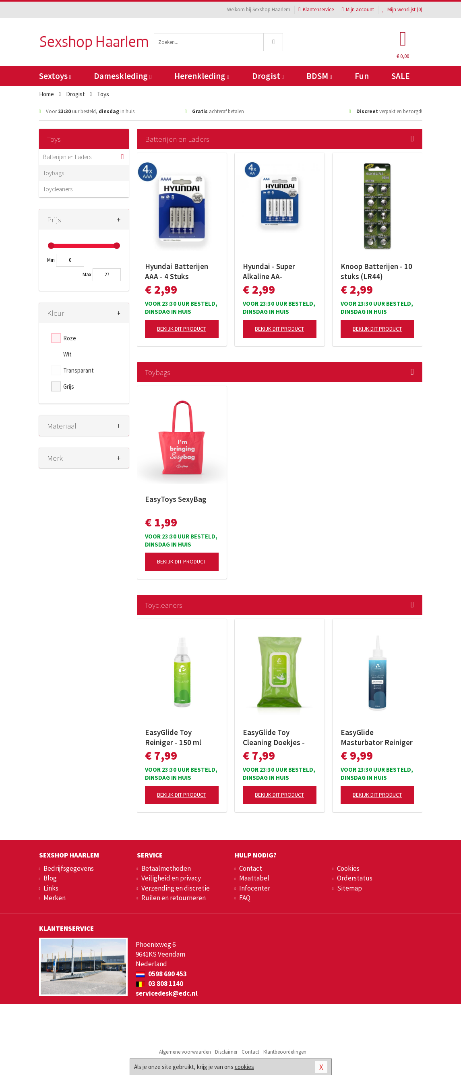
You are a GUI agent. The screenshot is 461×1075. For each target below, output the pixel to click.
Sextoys (55, 75)
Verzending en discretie (175, 888)
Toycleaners (57, 189)
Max (87, 274)
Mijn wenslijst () (402, 9)
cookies (244, 1067)
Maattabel (254, 878)
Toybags (53, 173)
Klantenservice (315, 9)
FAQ (244, 897)
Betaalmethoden (166, 868)
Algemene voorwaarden (185, 1051)
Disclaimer (226, 1051)
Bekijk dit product (181, 328)
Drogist (268, 75)
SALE (400, 75)
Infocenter (254, 888)
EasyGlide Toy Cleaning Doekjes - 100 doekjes (274, 737)
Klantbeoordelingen (284, 1051)
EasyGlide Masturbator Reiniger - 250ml (377, 737)
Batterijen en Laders (67, 157)
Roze (69, 338)
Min (51, 260)
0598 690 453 (161, 973)
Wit (67, 354)
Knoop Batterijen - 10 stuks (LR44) (376, 271)
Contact (250, 868)
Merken (54, 897)
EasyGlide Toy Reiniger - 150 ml (173, 737)
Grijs (68, 386)
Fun (362, 75)
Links (50, 888)
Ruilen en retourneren (173, 897)
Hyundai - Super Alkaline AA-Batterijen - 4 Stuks (275, 271)
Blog (50, 878)
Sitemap (349, 888)
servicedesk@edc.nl (167, 993)
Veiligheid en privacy (171, 878)
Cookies (348, 868)
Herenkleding (201, 75)
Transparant (78, 370)
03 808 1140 (159, 983)
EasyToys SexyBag (176, 499)
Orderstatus (354, 878)
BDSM (319, 75)
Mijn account (358, 9)
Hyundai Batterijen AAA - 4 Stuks (176, 271)
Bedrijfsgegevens (68, 868)
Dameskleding (122, 75)
